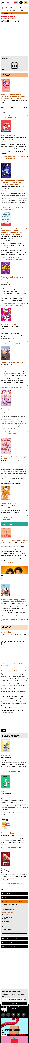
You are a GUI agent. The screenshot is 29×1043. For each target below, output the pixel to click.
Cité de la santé (18, 7)
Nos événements (8, 881)
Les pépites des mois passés (9, 893)
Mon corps (6, 905)
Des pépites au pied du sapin (10, 888)
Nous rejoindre (6, 1013)
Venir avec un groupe (10, 930)
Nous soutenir (18, 1010)
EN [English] (17, 2)
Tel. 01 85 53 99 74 (13, 993)
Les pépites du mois (7, 890)
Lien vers (7, 531)
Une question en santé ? (10, 926)
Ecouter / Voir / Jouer (10, 922)
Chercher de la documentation (9, 8)
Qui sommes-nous (8, 877)
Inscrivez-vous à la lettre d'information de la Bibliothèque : (14, 941)
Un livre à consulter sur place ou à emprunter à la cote (14, 176)
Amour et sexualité (14, 21)
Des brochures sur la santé (9, 907)
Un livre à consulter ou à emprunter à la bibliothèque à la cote (11, 227)
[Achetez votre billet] (26, 2)
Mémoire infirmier (6, 910)
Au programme (9, 7)
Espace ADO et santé (7, 10)
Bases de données (6, 913)
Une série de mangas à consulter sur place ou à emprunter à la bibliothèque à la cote (13, 485)
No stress (5, 898)
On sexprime (6, 601)
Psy (4, 899)
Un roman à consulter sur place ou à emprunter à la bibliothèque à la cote (13, 355)
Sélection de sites (6, 916)
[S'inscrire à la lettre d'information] (14, 1037)
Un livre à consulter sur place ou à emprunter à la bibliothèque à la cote (14, 273)
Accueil (3, 7)
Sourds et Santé (7, 657)
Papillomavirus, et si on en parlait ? (13, 640)
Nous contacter (6, 1010)
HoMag (7, 347)
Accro (4, 902)
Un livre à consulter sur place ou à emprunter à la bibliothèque (14, 85)
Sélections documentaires (9, 918)
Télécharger (9, 740)
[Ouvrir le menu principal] (3, 2)
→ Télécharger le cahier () (13, 588)
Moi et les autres (7, 901)
